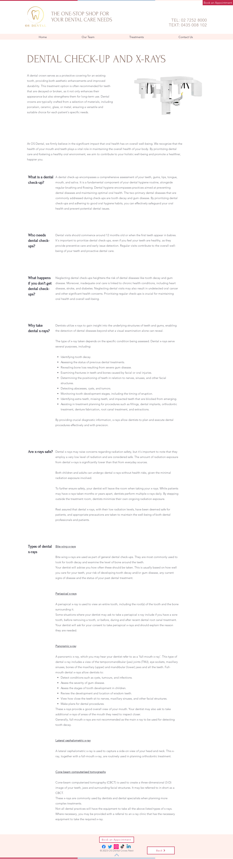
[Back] (161, 850)
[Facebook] (103, 846)
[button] (136, 37)
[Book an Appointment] (218, 2)
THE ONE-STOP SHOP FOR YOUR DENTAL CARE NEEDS (81, 17)
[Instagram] (116, 846)
